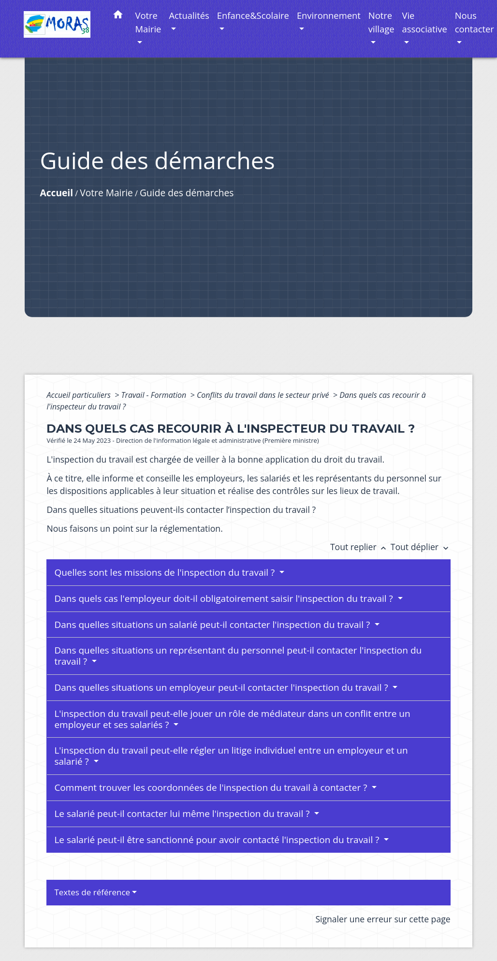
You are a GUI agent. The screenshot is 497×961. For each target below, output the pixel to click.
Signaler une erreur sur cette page (382, 919)
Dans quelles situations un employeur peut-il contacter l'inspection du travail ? (222, 687)
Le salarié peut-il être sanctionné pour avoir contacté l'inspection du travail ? (217, 839)
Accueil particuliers (79, 395)
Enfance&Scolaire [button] (253, 15)
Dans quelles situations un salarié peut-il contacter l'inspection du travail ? (213, 624)
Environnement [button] (329, 15)
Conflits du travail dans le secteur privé (264, 395)
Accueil (56, 192)
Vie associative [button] (424, 22)
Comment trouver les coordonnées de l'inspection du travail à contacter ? (211, 787)
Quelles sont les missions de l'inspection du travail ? (165, 572)
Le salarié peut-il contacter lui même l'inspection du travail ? (183, 813)
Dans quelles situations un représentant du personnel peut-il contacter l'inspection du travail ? (238, 656)
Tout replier (360, 547)
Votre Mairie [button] (148, 22)
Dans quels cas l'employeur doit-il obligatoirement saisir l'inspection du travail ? (224, 598)
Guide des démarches (187, 192)
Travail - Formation (155, 395)
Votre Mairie (106, 192)
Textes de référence (92, 892)
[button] (118, 16)
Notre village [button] (381, 22)
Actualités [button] (189, 15)
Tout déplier (421, 547)
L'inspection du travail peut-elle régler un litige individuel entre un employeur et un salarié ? (231, 756)
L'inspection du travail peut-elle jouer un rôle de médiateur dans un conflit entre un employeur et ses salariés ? (232, 719)
